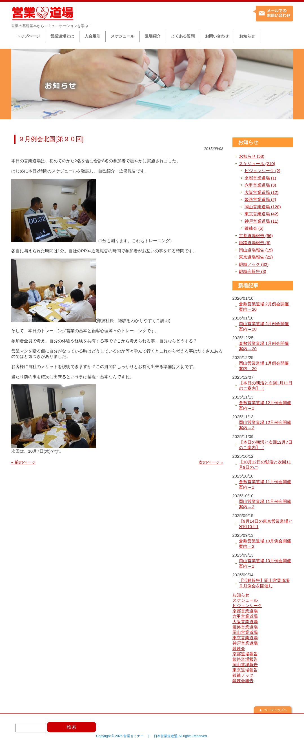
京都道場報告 (245, 653)
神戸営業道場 (245, 643)
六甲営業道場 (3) (260, 185)
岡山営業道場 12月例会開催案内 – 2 (265, 425)
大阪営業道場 (245, 621)
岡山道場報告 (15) (256, 250)
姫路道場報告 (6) (255, 242)
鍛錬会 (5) (254, 228)
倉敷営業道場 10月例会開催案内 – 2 (265, 543)
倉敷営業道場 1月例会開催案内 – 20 (264, 346)
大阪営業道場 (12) (262, 192)
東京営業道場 (245, 637)
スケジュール (245, 600)
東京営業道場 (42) (262, 213)
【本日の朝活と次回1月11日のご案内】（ (265, 385)
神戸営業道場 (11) (262, 221)
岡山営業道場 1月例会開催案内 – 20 (264, 366)
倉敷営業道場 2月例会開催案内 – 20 (264, 306)
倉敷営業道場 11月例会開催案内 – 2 (265, 484)
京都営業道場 (245, 610)
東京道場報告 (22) (256, 257)
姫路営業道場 (245, 627)
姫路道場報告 (245, 659)
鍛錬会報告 (243, 680)
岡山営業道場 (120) (263, 206)
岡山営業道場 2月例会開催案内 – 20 (264, 326)
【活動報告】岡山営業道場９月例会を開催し (264, 583)
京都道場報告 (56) (256, 235)
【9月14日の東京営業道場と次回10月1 (265, 524)
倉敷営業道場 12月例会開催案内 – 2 (265, 405)
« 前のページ (23, 462)
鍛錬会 (238, 648)
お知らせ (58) (252, 156)
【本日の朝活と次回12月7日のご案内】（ (265, 445)
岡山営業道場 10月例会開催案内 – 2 (265, 563)
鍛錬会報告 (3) (253, 271)
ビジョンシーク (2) (263, 170)
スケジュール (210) (257, 163)
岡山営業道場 (245, 632)
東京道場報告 (245, 669)
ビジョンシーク (247, 605)
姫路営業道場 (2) (260, 199)
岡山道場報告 (245, 664)
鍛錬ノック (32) (254, 264)
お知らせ (248, 142)
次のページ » (211, 462)
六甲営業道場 (245, 616)
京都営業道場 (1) (260, 178)
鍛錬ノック (243, 675)
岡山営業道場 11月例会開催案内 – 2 (265, 504)
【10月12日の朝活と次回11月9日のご (265, 464)
